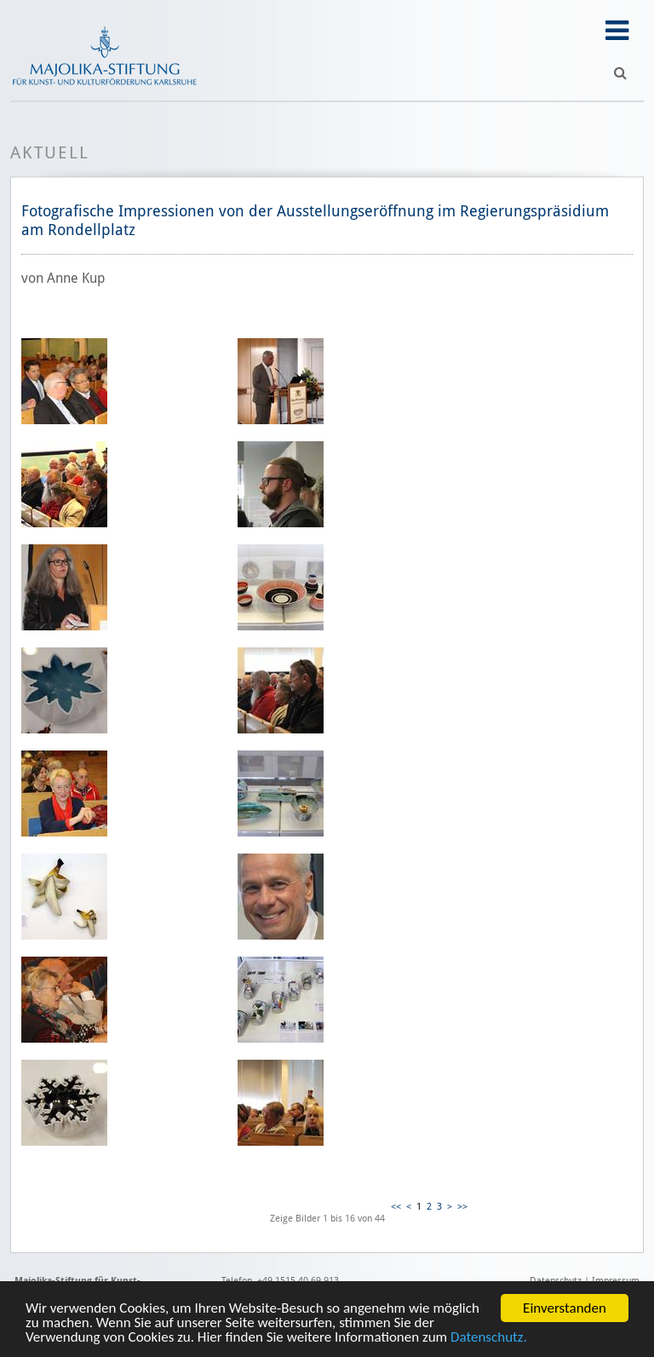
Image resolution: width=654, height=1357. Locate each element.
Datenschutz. (488, 1338)
